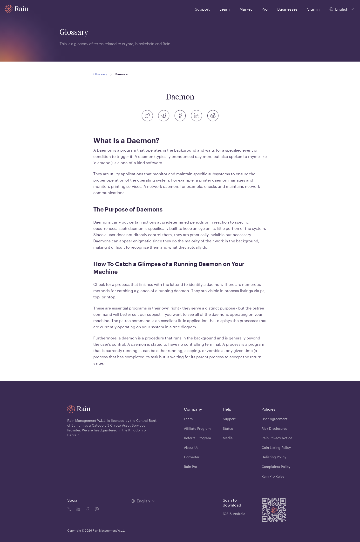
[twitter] (147, 115)
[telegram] (164, 115)
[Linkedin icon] (77, 510)
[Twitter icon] (69, 510)
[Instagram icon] (96, 510)
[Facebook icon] (86, 510)
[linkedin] (196, 115)
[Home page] (16, 9)
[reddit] (213, 115)
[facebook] (180, 115)
